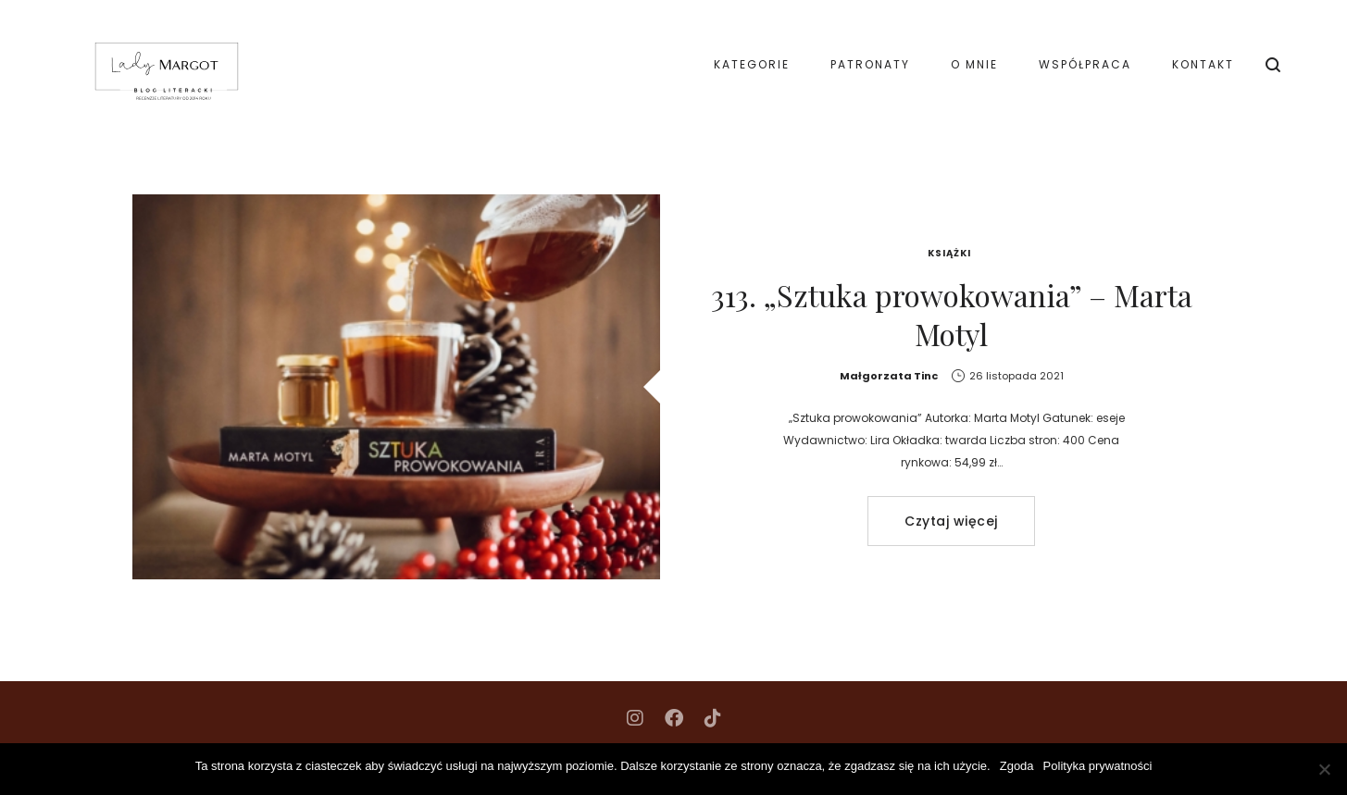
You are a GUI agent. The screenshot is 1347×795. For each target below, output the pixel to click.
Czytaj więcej (951, 521)
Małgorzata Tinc (889, 375)
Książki (949, 253)
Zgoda (1017, 766)
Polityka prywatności (1098, 766)
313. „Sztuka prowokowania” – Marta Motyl (951, 314)
